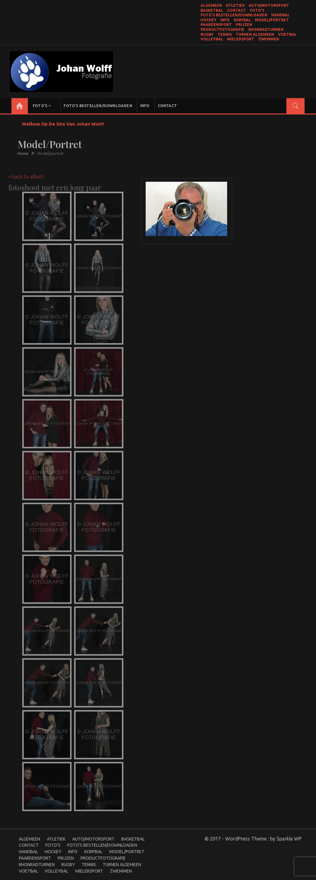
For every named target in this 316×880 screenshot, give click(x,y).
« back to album (26, 173)
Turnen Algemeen (255, 34)
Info (225, 20)
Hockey (208, 20)
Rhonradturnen (266, 29)
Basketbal (212, 10)
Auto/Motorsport (269, 5)
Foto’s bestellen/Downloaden (234, 15)
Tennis (225, 34)
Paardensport (216, 25)
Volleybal (212, 39)
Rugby (207, 34)
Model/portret (272, 20)
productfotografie (222, 29)
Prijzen (244, 25)
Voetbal (287, 34)
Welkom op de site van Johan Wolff (63, 124)
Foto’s (257, 10)
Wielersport (240, 39)
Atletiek (235, 5)
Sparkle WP (288, 838)
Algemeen (211, 5)
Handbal (280, 15)
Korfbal (242, 20)
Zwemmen (268, 39)
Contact (236, 10)
